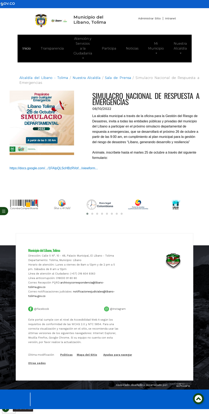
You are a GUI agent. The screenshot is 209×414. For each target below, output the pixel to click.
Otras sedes (37, 363)
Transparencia (52, 48)
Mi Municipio (156, 46)
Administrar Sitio (149, 18)
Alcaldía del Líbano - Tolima (43, 78)
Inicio (29, 48)
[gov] (10, 4)
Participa (109, 48)
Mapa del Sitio (87, 354)
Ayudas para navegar (117, 355)
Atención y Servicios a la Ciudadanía (82, 46)
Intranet (170, 18)
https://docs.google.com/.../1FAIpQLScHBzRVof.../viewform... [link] (54, 168)
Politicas (66, 355)
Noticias (132, 48)
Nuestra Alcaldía (180, 46)
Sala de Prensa (118, 78)
